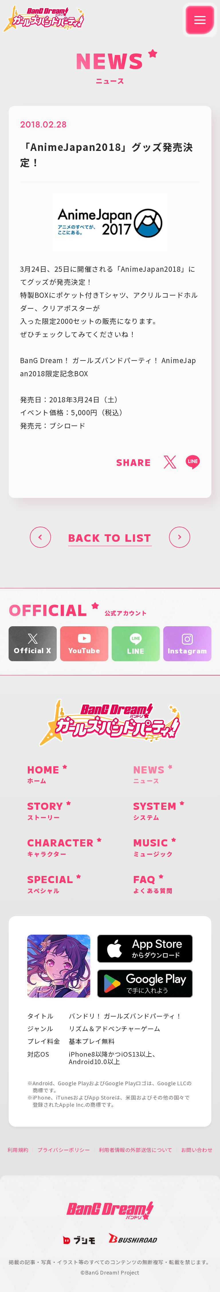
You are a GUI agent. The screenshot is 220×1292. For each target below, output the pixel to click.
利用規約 (17, 1149)
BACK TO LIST (110, 537)
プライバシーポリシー (63, 1149)
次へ (179, 537)
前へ (40, 537)
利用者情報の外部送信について (135, 1149)
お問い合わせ (197, 1149)
